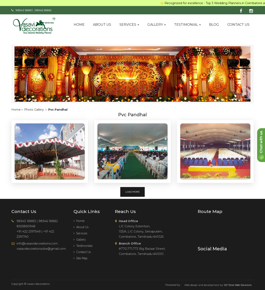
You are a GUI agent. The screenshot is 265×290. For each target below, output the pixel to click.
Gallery (156, 25)
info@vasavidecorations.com (37, 243)
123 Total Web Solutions (238, 284)
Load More (132, 191)
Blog (214, 25)
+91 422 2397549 (29, 231)
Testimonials (83, 245)
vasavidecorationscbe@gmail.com (41, 249)
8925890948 (26, 226)
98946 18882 (43, 10)
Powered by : (173, 284)
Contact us (238, 25)
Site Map (80, 258)
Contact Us (82, 252)
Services (129, 25)
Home (79, 25)
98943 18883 (24, 10)
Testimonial (187, 25)
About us (102, 25)
